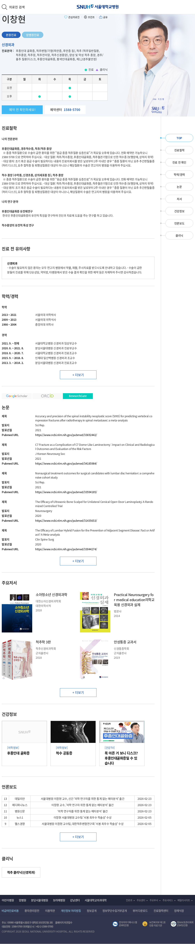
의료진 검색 (17, 7)
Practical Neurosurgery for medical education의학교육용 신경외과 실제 (134, 599)
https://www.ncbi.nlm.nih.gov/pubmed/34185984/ (66, 463)
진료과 (129, 900)
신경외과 (8, 44)
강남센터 (75, 900)
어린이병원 (8, 900)
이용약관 (50, 910)
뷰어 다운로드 (140, 910)
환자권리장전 (32, 910)
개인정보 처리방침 (71, 910)
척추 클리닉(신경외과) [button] (21, 872)
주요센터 (141, 900)
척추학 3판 (43, 641)
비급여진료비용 (10, 910)
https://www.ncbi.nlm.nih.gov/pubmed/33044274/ (66, 549)
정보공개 (91, 910)
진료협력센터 (161, 910)
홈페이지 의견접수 (63, 922)
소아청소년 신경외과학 (51, 594)
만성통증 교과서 (125, 641)
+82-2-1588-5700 (44, 926)
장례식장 (179, 910)
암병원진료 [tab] (32, 35)
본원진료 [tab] (11, 35)
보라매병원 (59, 900)
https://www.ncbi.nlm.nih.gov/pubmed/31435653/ (66, 520)
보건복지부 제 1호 (154, 924)
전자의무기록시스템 (124, 924)
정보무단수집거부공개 (114, 910)
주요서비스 (167, 900)
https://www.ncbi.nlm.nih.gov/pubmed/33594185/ (66, 492)
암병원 (22, 900)
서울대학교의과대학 (96, 900)
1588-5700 (17, 926)
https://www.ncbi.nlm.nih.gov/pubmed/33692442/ (66, 435)
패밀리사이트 (183, 900)
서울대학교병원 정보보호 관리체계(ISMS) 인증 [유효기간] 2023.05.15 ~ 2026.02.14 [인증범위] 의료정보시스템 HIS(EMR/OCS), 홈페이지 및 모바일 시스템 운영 (182, 924)
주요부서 (154, 900)
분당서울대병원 (39, 900)
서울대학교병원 (97, 6)
